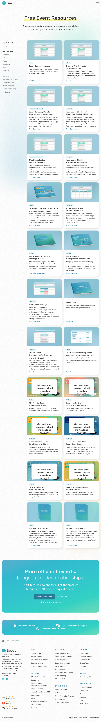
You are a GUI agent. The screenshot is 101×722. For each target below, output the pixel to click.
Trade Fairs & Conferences (64, 696)
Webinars (58, 693)
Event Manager (36, 653)
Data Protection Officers (39, 660)
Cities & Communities (38, 677)
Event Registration (61, 660)
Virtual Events (60, 669)
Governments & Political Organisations (39, 684)
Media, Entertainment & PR (40, 692)
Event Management (62, 653)
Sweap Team (84, 663)
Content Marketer (37, 663)
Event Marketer (36, 657)
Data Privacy (83, 718)
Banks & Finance (37, 689)
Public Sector (36, 705)
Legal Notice (72, 718)
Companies (35, 680)
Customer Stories (86, 688)
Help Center (84, 703)
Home (5, 641)
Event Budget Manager (88, 677)
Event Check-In (60, 666)
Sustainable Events (62, 702)
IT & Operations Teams (39, 666)
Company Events (61, 690)
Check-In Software (62, 679)
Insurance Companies (39, 701)
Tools (82, 694)
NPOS (33, 698)
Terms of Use (94, 718)
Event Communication (63, 663)
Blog (81, 700)
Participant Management (64, 672)
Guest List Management (63, 657)
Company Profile (86, 657)
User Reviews (84, 653)
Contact (83, 666)
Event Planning (60, 676)
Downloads (84, 691)
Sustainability (85, 660)
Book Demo (62, 597)
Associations (35, 695)
